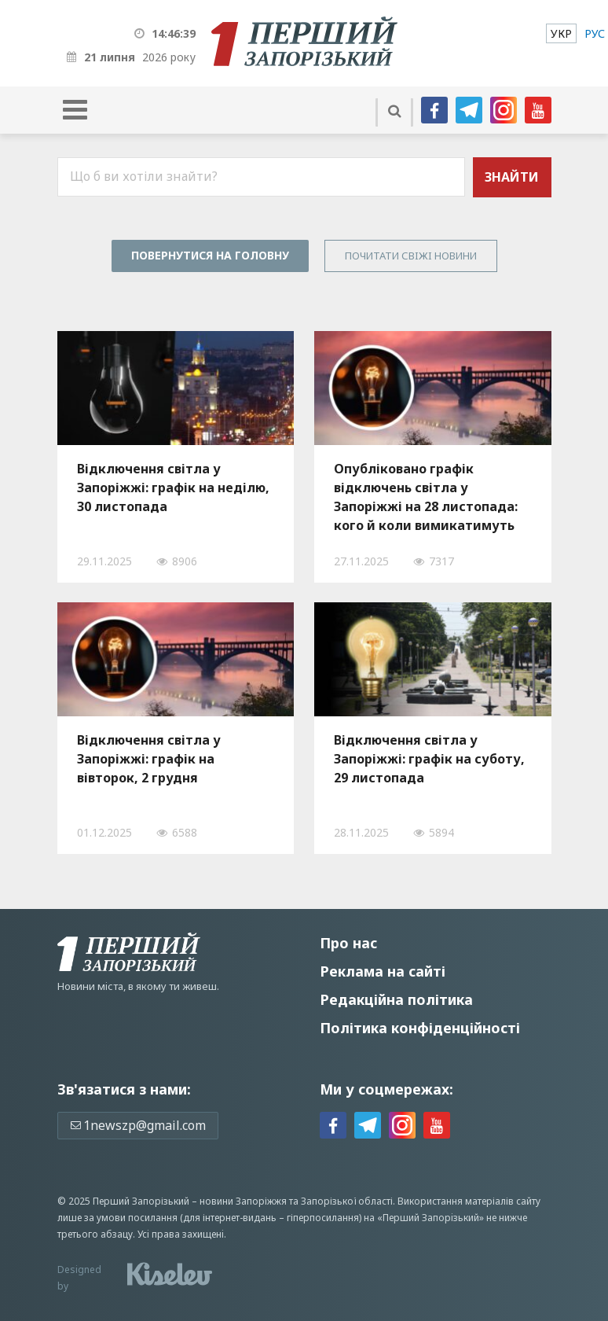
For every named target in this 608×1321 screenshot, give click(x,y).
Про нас (348, 942)
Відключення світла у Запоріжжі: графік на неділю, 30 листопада (173, 487)
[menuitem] (561, 33)
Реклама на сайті (382, 971)
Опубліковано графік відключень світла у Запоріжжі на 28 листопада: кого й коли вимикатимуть (426, 497)
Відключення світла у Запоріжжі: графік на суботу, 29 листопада (429, 758)
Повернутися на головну (210, 255)
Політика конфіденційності (420, 1027)
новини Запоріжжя (243, 1201)
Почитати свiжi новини (411, 255)
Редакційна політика (396, 999)
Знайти (512, 177)
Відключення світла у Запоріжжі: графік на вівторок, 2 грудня (149, 758)
